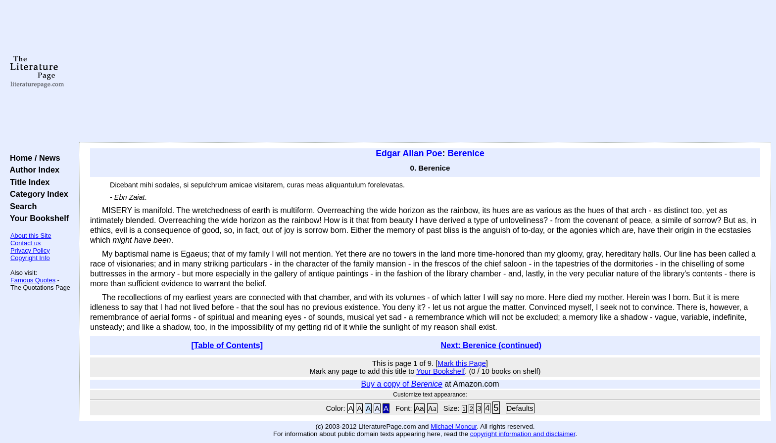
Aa (419, 408)
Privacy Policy (30, 250)
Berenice (465, 153)
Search (21, 206)
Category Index (36, 193)
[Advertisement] (425, 71)
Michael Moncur (454, 426)
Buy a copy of (401, 384)
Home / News (32, 157)
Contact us (25, 243)
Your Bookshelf (37, 218)
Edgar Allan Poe (409, 153)
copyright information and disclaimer (523, 434)
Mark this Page (461, 363)
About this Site (30, 235)
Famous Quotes (32, 280)
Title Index (27, 181)
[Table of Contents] (227, 345)
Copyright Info (30, 258)
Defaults (520, 408)
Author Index (32, 169)
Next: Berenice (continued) (491, 345)
